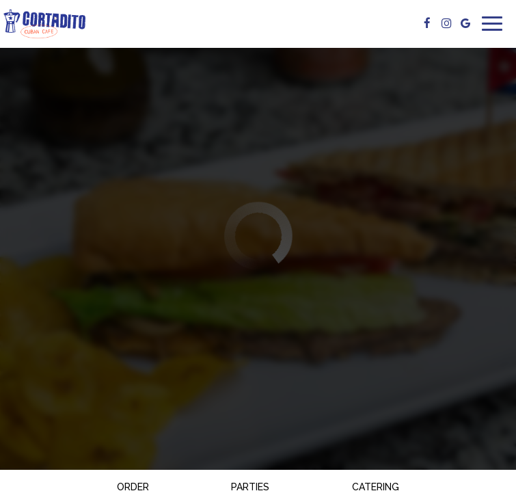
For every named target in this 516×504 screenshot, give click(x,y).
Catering (375, 486)
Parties (250, 486)
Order (133, 486)
